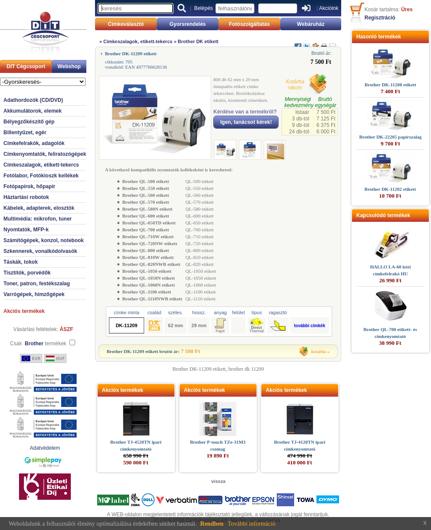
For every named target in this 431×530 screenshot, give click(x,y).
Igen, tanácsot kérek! (246, 122)
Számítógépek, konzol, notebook (43, 240)
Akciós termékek (23, 311)
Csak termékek (38, 344)
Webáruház (311, 24)
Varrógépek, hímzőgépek (33, 294)
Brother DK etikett (198, 41)
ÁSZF (66, 329)
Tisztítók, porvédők (27, 273)
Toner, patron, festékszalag (36, 284)
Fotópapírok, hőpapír (29, 186)
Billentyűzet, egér (24, 132)
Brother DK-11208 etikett (390, 84)
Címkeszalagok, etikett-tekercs (41, 165)
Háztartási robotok (26, 197)
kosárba (318, 351)
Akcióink (329, 8)
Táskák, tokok (20, 262)
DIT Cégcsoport (25, 66)
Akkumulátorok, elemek (32, 111)
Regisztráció (379, 18)
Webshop (69, 66)
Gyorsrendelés (187, 24)
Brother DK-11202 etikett (390, 189)
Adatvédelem (45, 448)
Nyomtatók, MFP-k (26, 230)
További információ (252, 524)
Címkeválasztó (126, 24)
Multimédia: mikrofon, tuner (37, 219)
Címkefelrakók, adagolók (33, 143)
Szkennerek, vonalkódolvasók (40, 251)
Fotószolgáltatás (249, 24)
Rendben (212, 524)
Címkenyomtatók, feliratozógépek (44, 154)
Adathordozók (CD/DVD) (33, 100)
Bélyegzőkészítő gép (28, 122)
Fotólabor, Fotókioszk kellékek (41, 176)
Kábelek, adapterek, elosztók (38, 208)
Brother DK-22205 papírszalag (390, 136)
